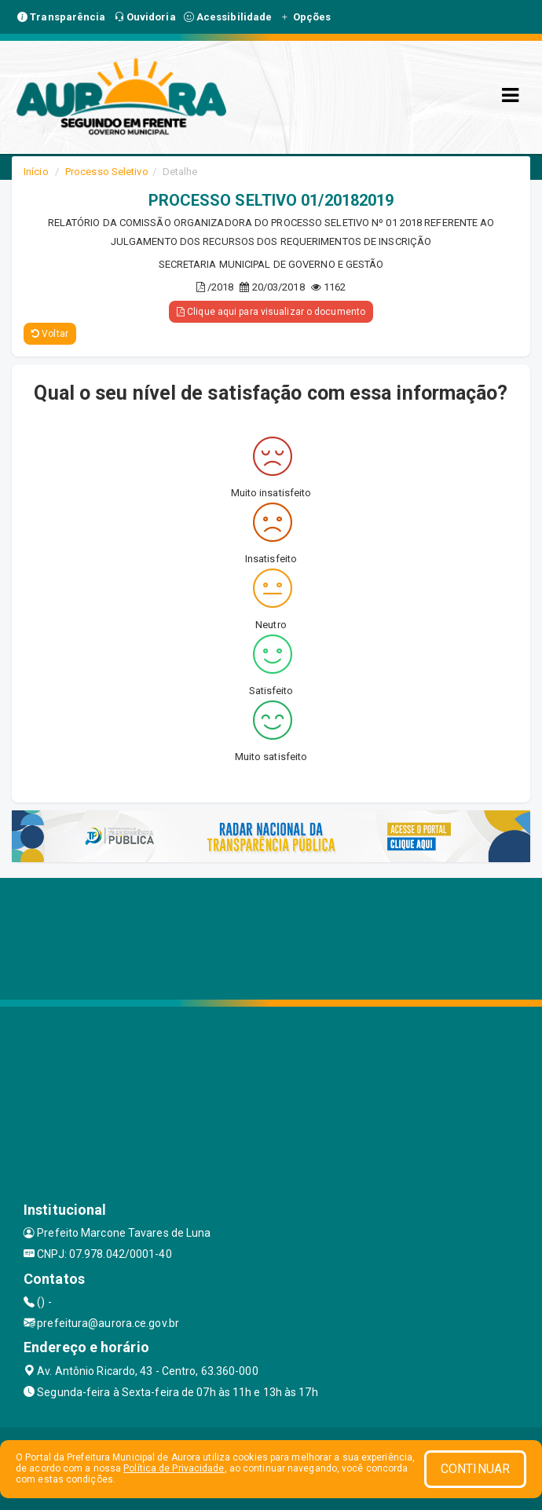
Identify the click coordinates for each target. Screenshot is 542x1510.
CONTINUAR (475, 1468)
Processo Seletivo (106, 171)
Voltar (49, 333)
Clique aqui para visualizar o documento (271, 311)
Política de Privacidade (173, 1468)
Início (36, 171)
